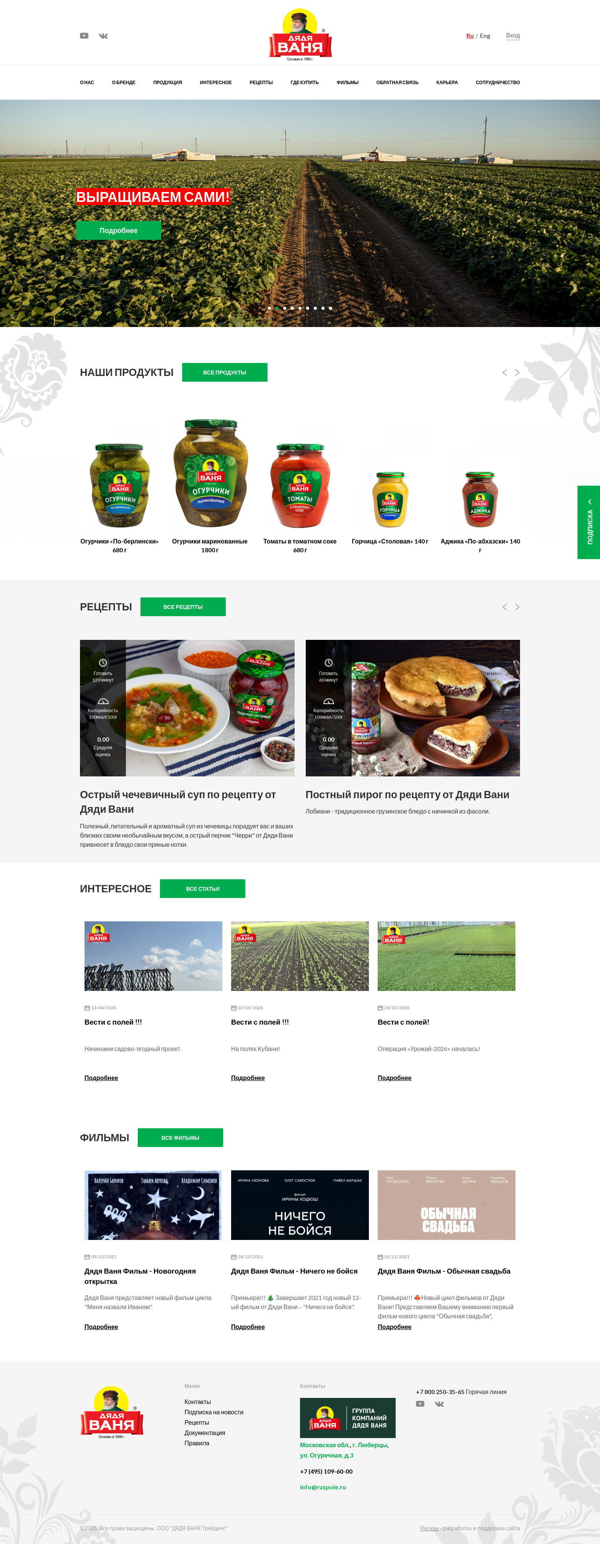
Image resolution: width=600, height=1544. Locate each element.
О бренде (123, 82)
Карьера (447, 82)
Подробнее (101, 1077)
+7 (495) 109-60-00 (326, 1471)
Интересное (216, 82)
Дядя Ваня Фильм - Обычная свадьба (444, 1271)
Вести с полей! (403, 1022)
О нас (87, 82)
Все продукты (224, 372)
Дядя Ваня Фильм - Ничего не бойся (294, 1271)
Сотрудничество (498, 82)
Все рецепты (183, 607)
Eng (485, 35)
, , (356, 1454)
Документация (204, 1432)
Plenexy (429, 1528)
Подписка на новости (213, 1411)
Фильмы (348, 82)
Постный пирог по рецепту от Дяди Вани (408, 794)
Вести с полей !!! (113, 1022)
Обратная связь (398, 82)
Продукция (167, 82)
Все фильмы (180, 1137)
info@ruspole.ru (323, 1486)
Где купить (305, 82)
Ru (470, 35)
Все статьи (203, 888)
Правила (196, 1442)
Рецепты (261, 82)
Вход (513, 35)
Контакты (197, 1401)
